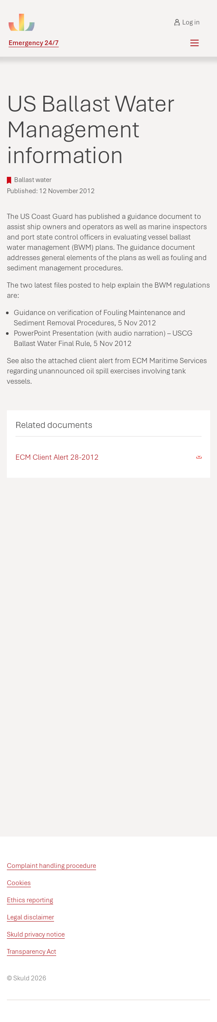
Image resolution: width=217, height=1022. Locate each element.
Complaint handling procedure (51, 865)
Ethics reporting (30, 900)
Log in (187, 22)
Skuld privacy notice (36, 934)
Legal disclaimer (30, 917)
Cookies (19, 883)
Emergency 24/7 (34, 43)
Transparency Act (31, 951)
